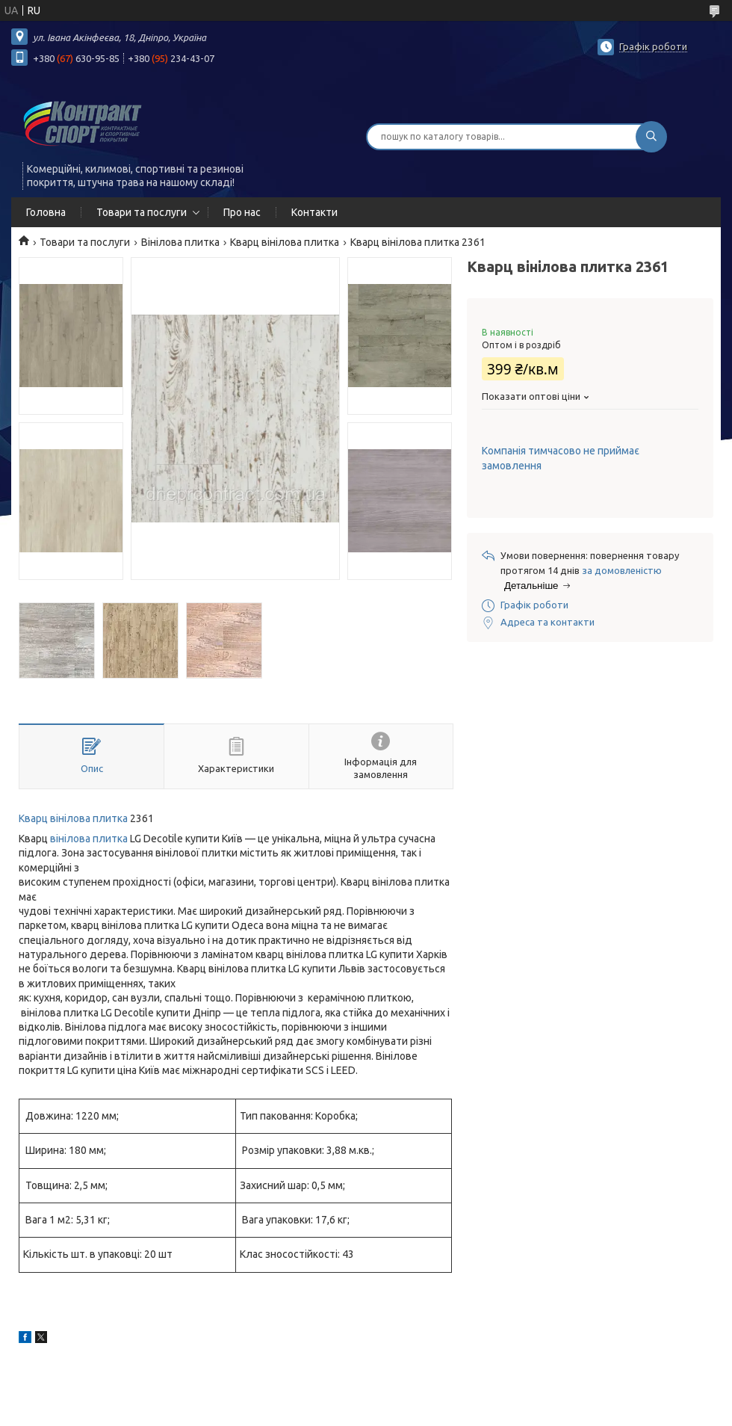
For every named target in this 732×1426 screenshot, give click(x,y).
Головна (46, 212)
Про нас (242, 212)
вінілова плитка (89, 839)
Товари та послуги (141, 212)
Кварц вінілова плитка (284, 242)
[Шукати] (651, 136)
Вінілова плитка (180, 242)
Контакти (314, 212)
